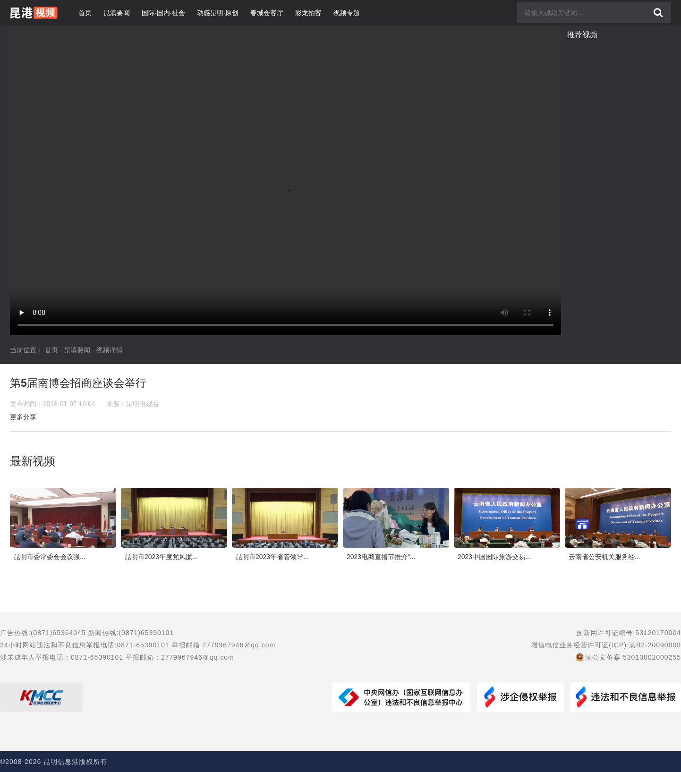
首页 (85, 13)
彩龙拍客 (308, 13)
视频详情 (109, 350)
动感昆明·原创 (217, 13)
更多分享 (23, 417)
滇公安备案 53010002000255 (633, 657)
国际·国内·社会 (163, 13)
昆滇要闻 (116, 13)
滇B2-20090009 (655, 645)
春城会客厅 (266, 13)
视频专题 (346, 13)
